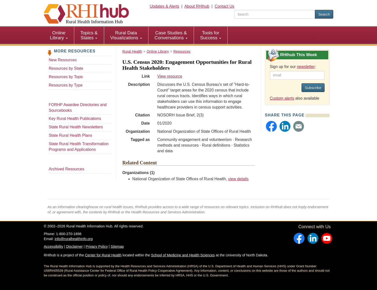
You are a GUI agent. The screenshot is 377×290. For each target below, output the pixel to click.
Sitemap (117, 246)
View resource (169, 76)
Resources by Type (66, 85)
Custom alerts (282, 98)
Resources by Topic (66, 77)
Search (324, 14)
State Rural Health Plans (70, 135)
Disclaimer (74, 246)
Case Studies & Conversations (171, 35)
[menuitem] (59, 35)
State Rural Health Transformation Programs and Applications (79, 147)
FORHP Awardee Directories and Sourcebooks (78, 107)
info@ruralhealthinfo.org (74, 239)
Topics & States (89, 35)
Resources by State (66, 68)
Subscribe (313, 88)
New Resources (63, 60)
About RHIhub (196, 6)
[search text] (274, 14)
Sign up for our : (293, 67)
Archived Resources (66, 169)
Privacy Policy (97, 246)
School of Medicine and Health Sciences (183, 255)
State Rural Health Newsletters (76, 127)
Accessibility (53, 246)
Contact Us (224, 6)
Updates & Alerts (164, 6)
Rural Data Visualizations (126, 35)
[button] (271, 126)
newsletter (306, 67)
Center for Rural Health (103, 255)
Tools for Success (210, 35)
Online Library (59, 35)
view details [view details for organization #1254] (238, 179)
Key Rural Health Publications (75, 118)
